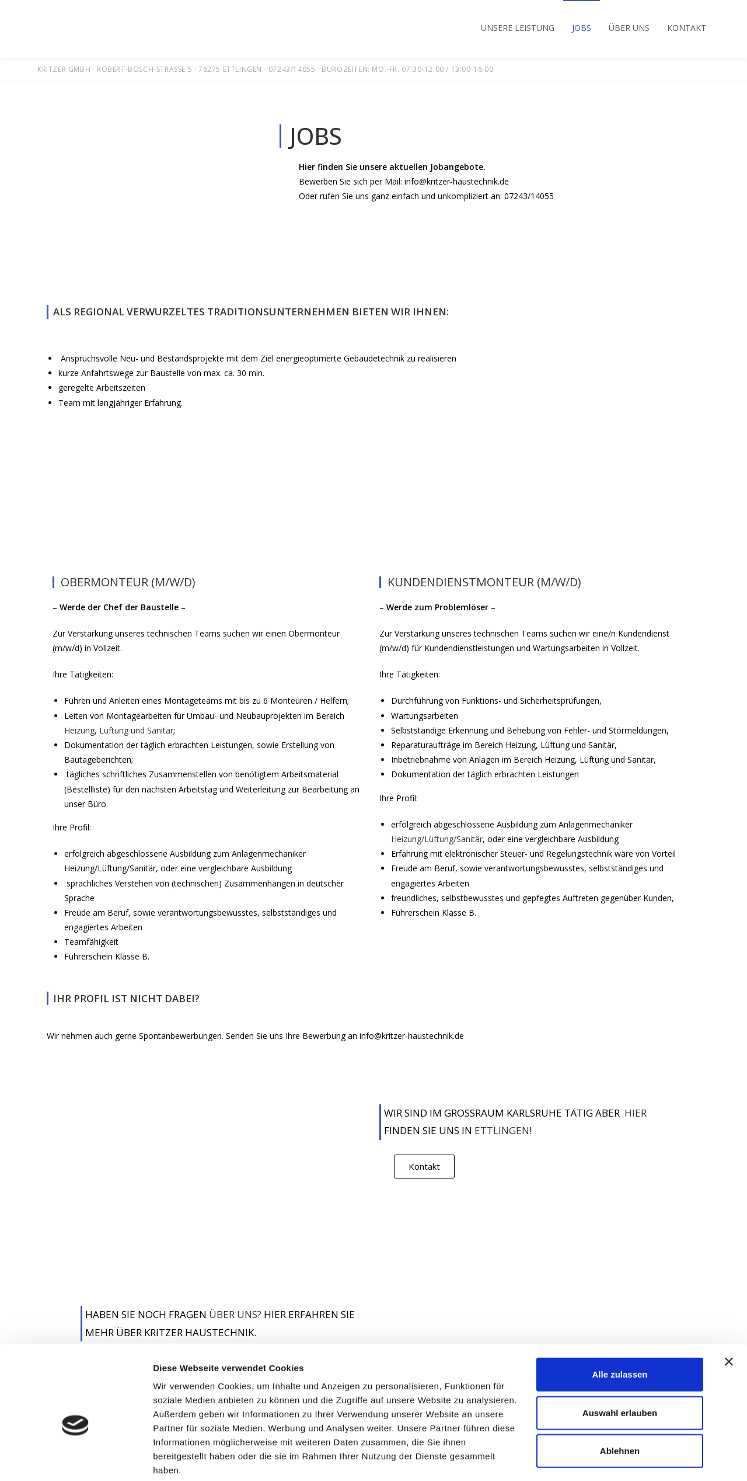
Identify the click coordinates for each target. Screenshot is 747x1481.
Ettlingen (501, 1130)
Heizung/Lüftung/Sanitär (437, 838)
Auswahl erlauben (619, 1353)
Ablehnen (620, 1391)
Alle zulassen (619, 1315)
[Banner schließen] (729, 1302)
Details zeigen (620, 1458)
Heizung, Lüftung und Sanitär (118, 730)
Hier (633, 1113)
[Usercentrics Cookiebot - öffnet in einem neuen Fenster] (76, 1458)
